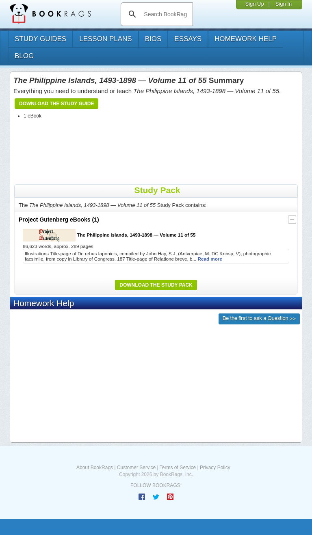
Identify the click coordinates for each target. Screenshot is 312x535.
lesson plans (105, 39)
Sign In (283, 4)
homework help (245, 39)
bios (153, 39)
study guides (40, 39)
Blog (24, 56)
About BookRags (94, 467)
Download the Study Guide (56, 104)
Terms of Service (178, 467)
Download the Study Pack (156, 285)
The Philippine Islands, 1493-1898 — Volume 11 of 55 (109, 235)
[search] (165, 14)
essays (188, 39)
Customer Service (136, 467)
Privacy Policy (215, 467)
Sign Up (254, 4)
